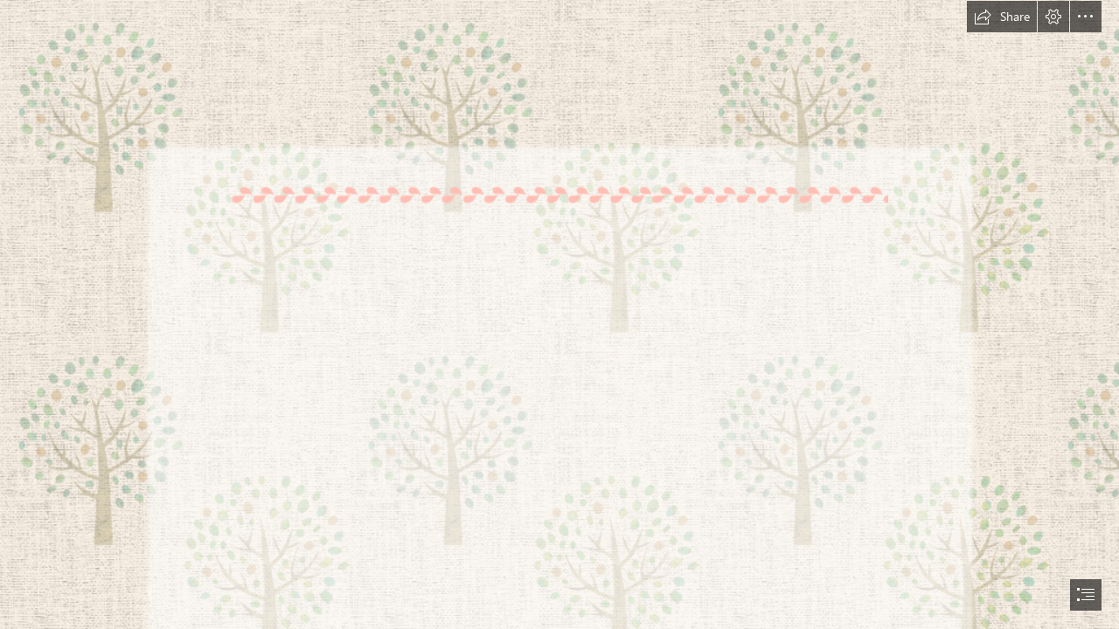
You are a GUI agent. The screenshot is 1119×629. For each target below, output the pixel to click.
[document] (559, 314)
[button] (1002, 16)
